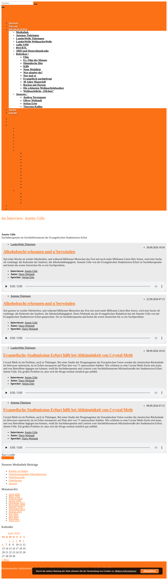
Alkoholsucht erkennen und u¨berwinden (39, 251)
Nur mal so (29, 75)
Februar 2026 (15, 498)
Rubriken (21, 53)
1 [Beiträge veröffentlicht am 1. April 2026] (9, 540)
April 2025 (14, 520)
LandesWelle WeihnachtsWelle (34, 41)
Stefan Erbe (30, 103)
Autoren (21, 94)
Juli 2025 (13, 514)
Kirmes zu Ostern (18, 471)
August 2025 (15, 511)
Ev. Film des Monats (35, 60)
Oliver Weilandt (32, 100)
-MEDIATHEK (18, 29)
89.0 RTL (21, 47)
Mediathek (22, 32)
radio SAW (22, 44)
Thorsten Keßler (33, 106)
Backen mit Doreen (34, 84)
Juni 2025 (14, 516)
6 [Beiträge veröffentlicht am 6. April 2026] (2, 544)
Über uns (13, 26)
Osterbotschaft (17, 477)
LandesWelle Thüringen (30, 38)
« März (5, 559)
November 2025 (17, 505)
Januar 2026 (15, 500)
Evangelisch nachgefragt (37, 78)
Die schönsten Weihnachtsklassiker (43, 88)
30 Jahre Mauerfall (34, 81)
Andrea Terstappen (34, 97)
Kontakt (13, 113)
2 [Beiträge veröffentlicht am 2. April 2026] (13, 540)
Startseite (13, 23)
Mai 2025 (14, 518)
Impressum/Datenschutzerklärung (20, 571)
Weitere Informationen (125, 571)
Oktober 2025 (16, 507)
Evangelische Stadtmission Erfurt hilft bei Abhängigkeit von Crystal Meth (68, 355)
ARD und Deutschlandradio (32, 50)
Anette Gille (31, 271)
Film (26, 57)
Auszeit (13, 483)
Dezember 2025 (17, 503)
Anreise (12, 110)
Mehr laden (7, 457)
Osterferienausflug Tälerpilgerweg (27, 474)
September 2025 (17, 509)
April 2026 (14, 494)
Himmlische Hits (33, 63)
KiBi (26, 66)
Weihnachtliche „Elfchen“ (38, 91)
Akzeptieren (149, 571)
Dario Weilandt (27, 274)
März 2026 (14, 496)
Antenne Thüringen (27, 35)
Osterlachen (15, 480)
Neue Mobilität (32, 69)
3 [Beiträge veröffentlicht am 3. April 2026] (16, 540)
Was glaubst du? (33, 72)
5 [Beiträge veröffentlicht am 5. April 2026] (23, 540)
